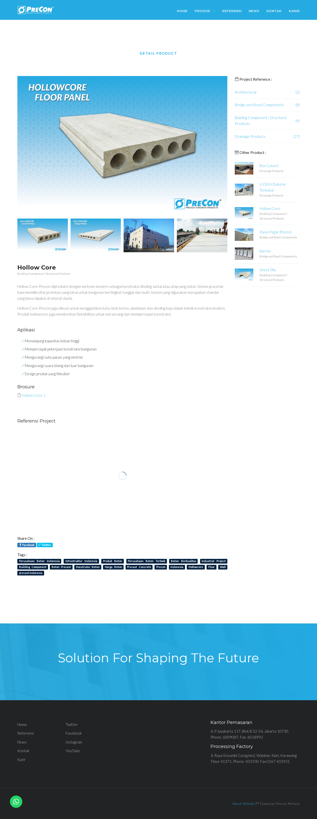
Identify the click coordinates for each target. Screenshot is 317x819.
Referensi (232, 11)
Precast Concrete (139, 567)
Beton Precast (61, 567)
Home (182, 11)
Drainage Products (250, 136)
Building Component (32, 567)
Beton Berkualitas (183, 561)
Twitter (44, 544)
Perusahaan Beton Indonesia (39, 561)
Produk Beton (112, 561)
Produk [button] (205, 11)
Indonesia (176, 567)
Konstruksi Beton (88, 567)
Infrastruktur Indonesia (81, 561)
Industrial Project (213, 561)
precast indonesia (30, 572)
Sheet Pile (268, 270)
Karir (294, 11)
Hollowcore (195, 567)
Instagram (74, 742)
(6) (297, 120)
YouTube (73, 750)
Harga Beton (113, 567)
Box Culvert (269, 165)
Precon (160, 567)
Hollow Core (270, 208)
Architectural (245, 92)
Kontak (274, 11)
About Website (243, 803)
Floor (211, 567)
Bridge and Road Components (259, 104)
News (254, 11)
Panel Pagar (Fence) (275, 232)
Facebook (26, 544)
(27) (296, 136)
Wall (223, 567)
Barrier (265, 251)
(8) (297, 104)
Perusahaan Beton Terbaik (146, 561)
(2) (297, 92)
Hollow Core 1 (33, 395)
